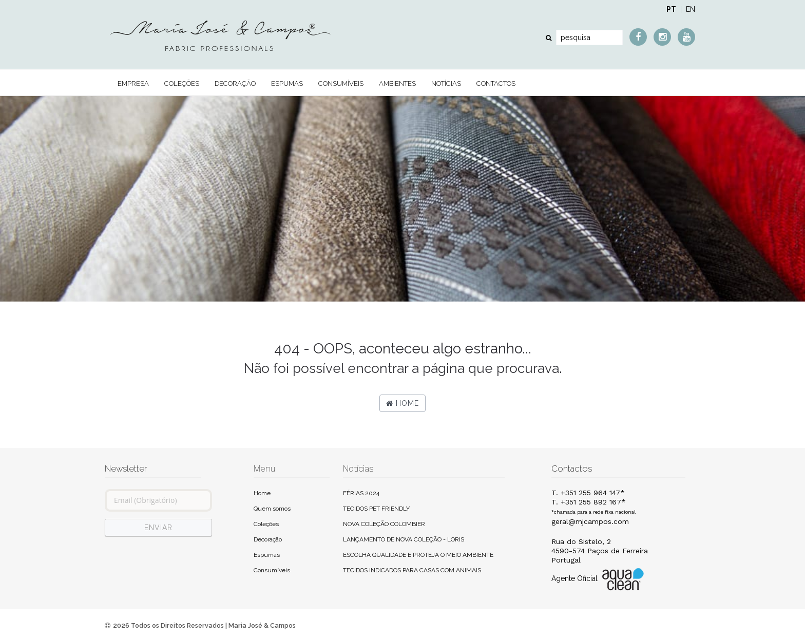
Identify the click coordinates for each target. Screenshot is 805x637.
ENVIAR (158, 527)
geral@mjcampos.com (590, 521)
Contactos (495, 83)
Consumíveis (340, 83)
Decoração (235, 83)
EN (690, 9)
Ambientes (397, 83)
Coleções (181, 83)
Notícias (446, 83)
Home (402, 403)
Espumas (287, 83)
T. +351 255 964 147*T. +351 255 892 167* (593, 502)
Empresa (133, 83)
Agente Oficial (598, 579)
